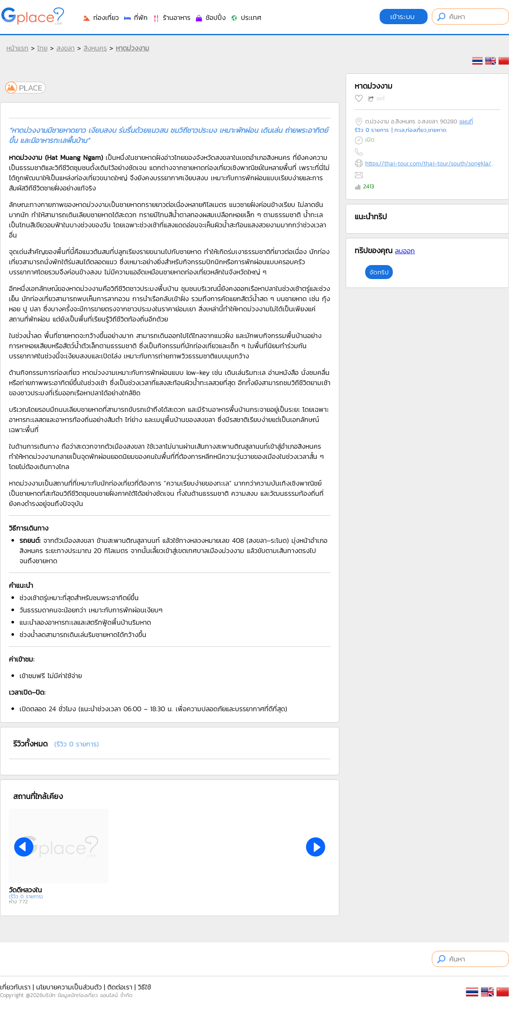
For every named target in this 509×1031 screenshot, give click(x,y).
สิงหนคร (95, 48)
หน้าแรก (17, 48)
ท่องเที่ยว (100, 17)
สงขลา (65, 48)
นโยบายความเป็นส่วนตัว (69, 987)
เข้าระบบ (403, 16)
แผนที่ (466, 121)
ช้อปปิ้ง (210, 17)
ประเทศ (245, 17)
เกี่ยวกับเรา (15, 987)
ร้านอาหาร (171, 17)
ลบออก (405, 251)
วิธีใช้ (144, 987)
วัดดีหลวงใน (25, 889)
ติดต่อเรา (119, 987)
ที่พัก (135, 17)
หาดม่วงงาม (132, 48)
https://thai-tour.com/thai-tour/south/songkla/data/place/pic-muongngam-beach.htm (430, 163)
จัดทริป (379, 272)
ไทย (42, 48)
